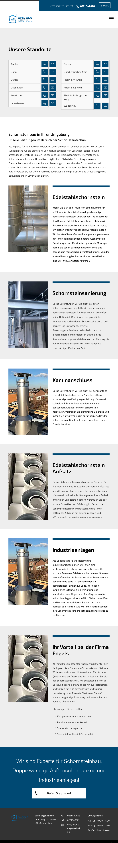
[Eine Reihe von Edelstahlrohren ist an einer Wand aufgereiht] (28, 218)
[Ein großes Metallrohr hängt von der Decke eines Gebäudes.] (28, 314)
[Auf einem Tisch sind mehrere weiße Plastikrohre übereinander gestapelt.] (28, 486)
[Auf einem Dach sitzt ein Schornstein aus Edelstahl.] (28, 402)
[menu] (111, 17)
